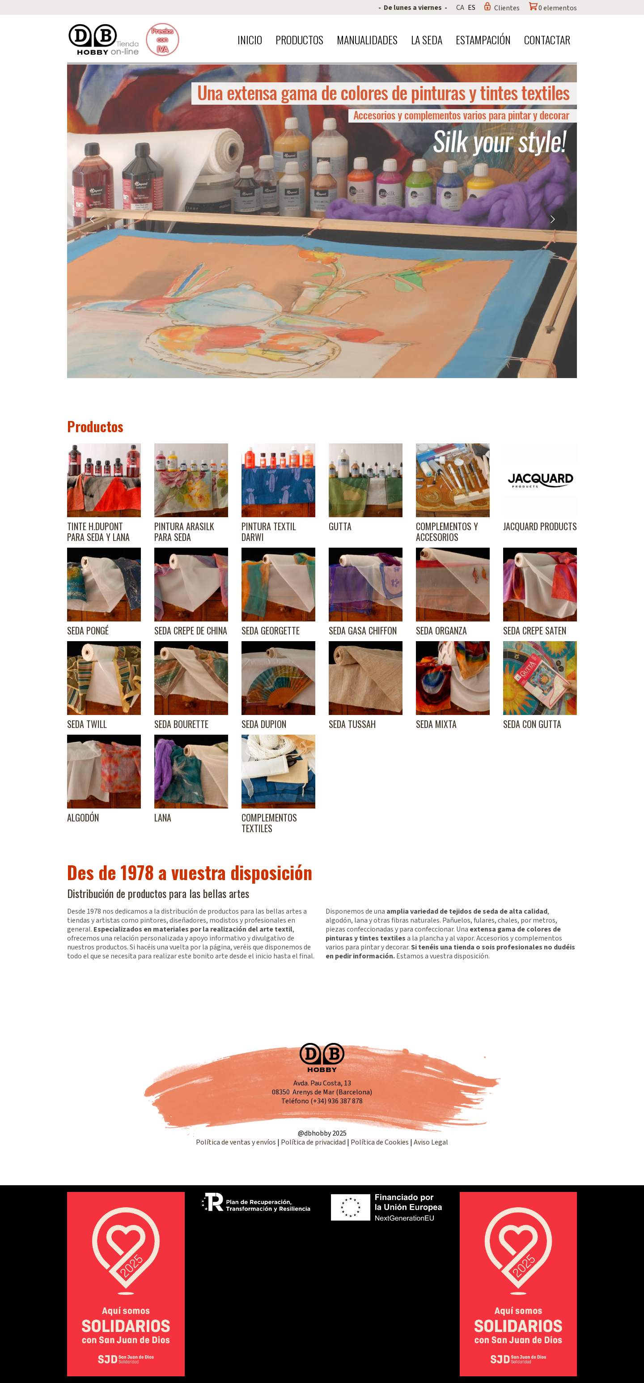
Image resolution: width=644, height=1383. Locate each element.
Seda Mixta (436, 724)
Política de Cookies (380, 1142)
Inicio (249, 39)
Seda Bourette (181, 724)
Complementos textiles (269, 823)
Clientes (507, 8)
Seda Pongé (88, 630)
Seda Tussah (352, 724)
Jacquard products (540, 526)
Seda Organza (441, 630)
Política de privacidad (314, 1142)
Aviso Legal (431, 1142)
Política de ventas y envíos (236, 1142)
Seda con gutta (532, 724)
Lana (162, 817)
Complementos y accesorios (447, 531)
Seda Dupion (264, 724)
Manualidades (367, 39)
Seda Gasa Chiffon (363, 630)
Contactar (547, 39)
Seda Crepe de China (190, 630)
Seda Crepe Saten (534, 630)
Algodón (83, 817)
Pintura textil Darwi (269, 531)
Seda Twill (87, 724)
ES (471, 8)
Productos (299, 39)
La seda (426, 39)
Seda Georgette (271, 630)
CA (460, 8)
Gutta (340, 526)
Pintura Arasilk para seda (184, 531)
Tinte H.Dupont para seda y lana (98, 531)
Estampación (483, 39)
